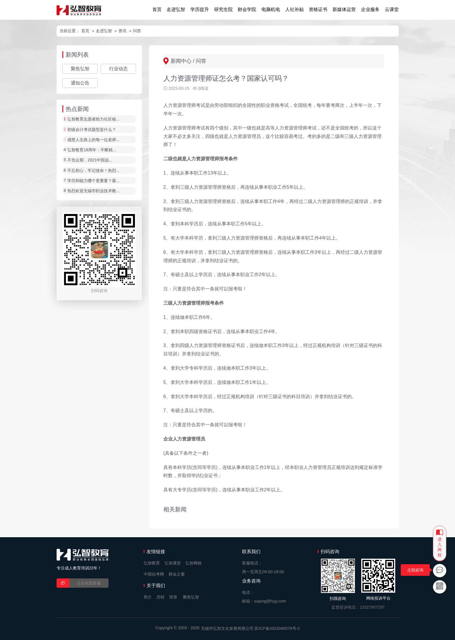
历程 (160, 597)
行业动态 (118, 68)
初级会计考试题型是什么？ (91, 129)
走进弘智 (176, 9)
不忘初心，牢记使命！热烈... (93, 170)
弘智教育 (152, 563)
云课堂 (392, 9)
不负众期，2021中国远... (89, 160)
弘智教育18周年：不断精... (91, 150)
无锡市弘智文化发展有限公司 (227, 628)
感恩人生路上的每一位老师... (93, 139)
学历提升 (199, 9)
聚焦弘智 (80, 68)
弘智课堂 (173, 563)
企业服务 (370, 9)
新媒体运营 (344, 9)
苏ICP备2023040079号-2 (277, 628)
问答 (137, 30)
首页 (157, 9)
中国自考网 (154, 574)
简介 (148, 597)
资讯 (122, 30)
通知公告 (80, 82)
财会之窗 (177, 574)
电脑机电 (270, 9)
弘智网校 (193, 563)
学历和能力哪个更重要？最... (93, 180)
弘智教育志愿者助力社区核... (93, 119)
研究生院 (223, 9)
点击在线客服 (89, 583)
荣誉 (173, 597)
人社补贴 (294, 9)
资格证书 (318, 9)
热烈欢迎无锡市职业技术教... (93, 191)
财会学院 (247, 9)
